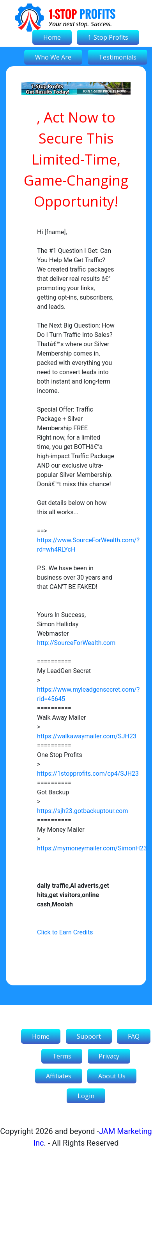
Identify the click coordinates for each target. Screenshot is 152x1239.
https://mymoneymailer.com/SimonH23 (92, 848)
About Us (111, 1076)
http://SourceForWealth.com (76, 643)
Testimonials (117, 57)
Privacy (109, 1056)
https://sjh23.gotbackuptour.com (82, 811)
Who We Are (53, 57)
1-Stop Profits (108, 37)
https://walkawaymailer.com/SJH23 (86, 736)
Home (52, 37)
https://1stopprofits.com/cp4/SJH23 (88, 773)
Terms (61, 1056)
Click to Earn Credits (65, 932)
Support (89, 1036)
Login (86, 1096)
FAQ (134, 1036)
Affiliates (58, 1076)
